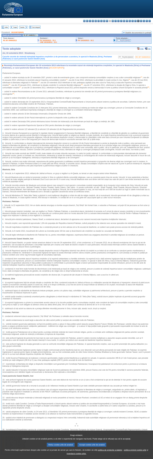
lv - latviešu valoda (118, 21)
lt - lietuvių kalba (121, 21)
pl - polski (132, 21)
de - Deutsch (96, 21)
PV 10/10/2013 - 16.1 (86, 40)
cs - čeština (90, 21)
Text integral (36, 27)
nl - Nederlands (130, 21)
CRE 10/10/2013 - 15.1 (48, 42)
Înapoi (15, 27)
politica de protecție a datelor (110, 457)
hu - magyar (124, 21)
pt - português (135, 21)
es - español (87, 21)
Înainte (22, 27)
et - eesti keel (98, 21)
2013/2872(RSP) (17, 32)
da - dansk (93, 21)
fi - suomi (147, 21)
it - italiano (115, 21)
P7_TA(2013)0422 (123, 40)
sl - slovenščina (144, 21)
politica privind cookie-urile (135, 457)
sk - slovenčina (141, 21)
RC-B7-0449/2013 (10, 40)
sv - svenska (150, 21)
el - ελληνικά (101, 21)
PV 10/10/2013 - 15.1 (48, 40)
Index (6, 27)
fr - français (107, 21)
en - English (104, 21)
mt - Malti (127, 21)
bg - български (84, 21)
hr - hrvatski (113, 21)
